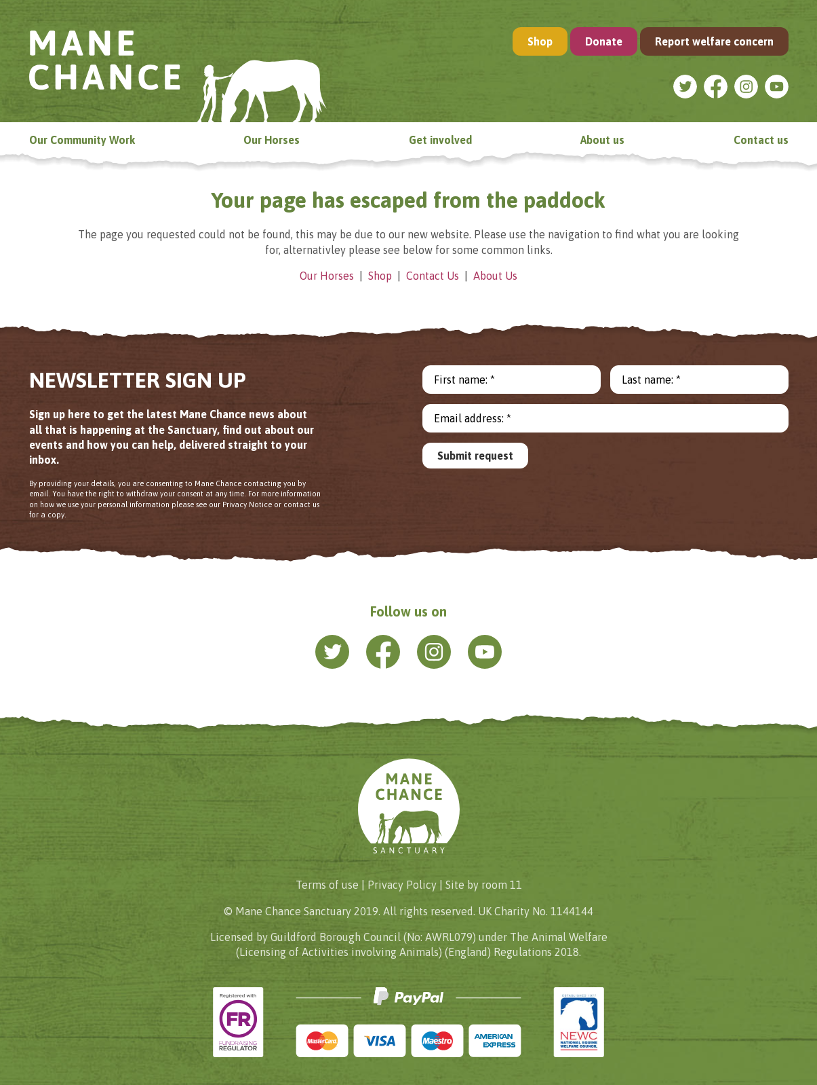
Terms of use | (330, 885)
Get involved (440, 140)
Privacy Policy (402, 885)
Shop (540, 41)
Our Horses (271, 140)
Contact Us (432, 276)
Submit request (475, 455)
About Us (495, 276)
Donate (603, 41)
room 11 (501, 885)
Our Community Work (82, 140)
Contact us (761, 140)
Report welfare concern (714, 41)
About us (602, 140)
